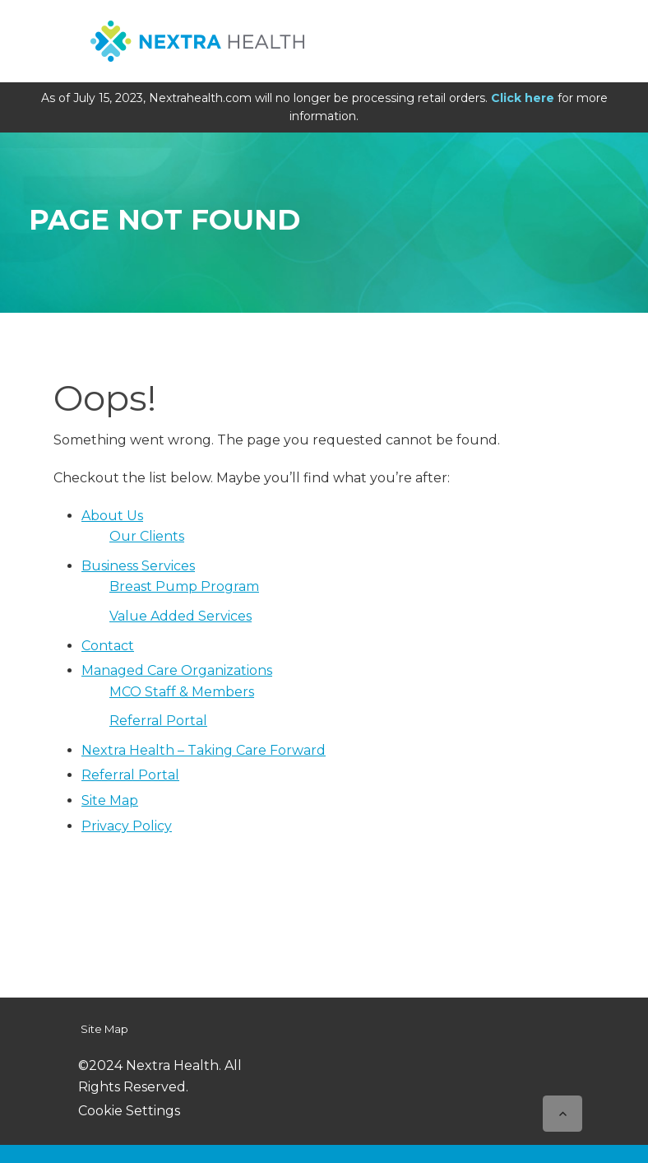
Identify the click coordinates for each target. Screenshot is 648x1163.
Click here (522, 98)
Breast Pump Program (184, 586)
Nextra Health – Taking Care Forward (203, 750)
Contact (107, 646)
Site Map (109, 800)
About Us (112, 515)
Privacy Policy (126, 826)
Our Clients (146, 536)
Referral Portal (158, 720)
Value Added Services (180, 616)
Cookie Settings (129, 1111)
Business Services (138, 566)
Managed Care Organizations (176, 670)
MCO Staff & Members (181, 692)
